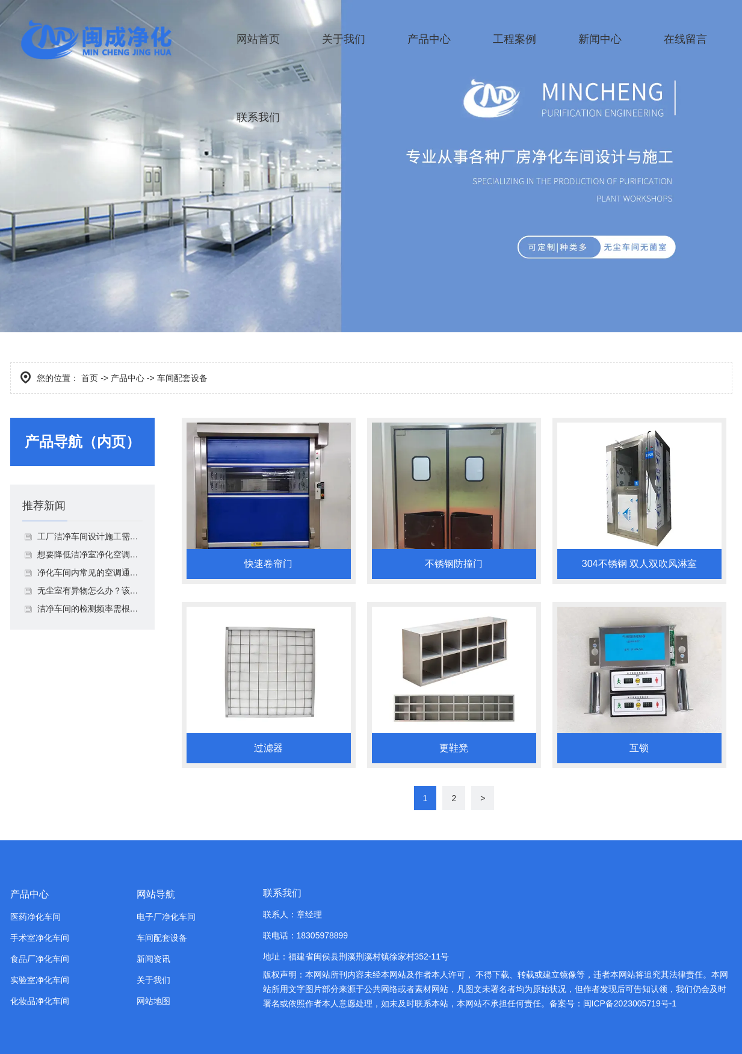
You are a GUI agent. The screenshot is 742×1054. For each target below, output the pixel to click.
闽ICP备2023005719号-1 (630, 1003)
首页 (89, 378)
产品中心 (429, 39)
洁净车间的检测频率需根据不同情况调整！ (90, 608)
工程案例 (514, 39)
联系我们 (258, 117)
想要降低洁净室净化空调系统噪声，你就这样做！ (90, 554)
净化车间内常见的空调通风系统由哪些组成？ (90, 572)
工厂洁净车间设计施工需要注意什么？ (90, 536)
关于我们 (343, 39)
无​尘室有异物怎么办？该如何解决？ (90, 590)
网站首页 (258, 39)
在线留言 (685, 39)
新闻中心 (600, 39)
